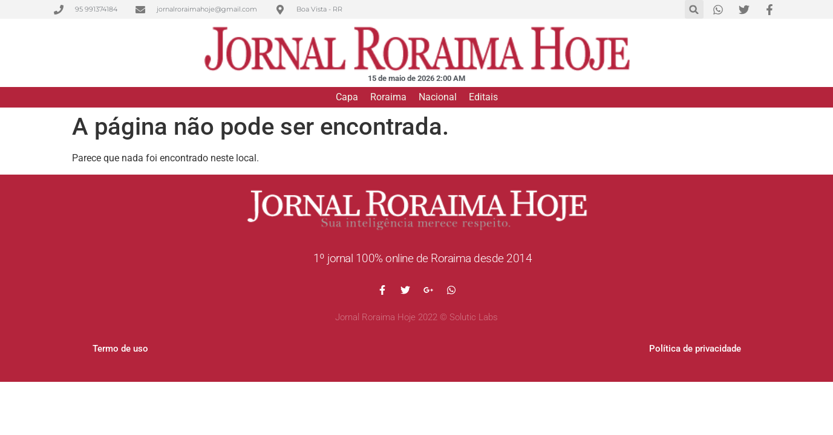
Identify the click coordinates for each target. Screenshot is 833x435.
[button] (694, 9)
